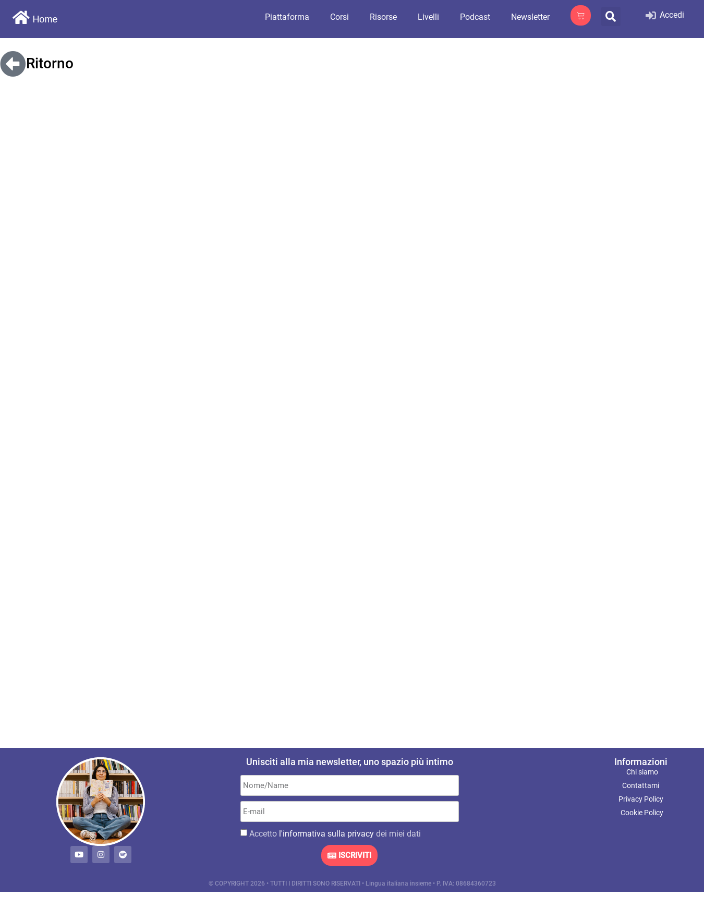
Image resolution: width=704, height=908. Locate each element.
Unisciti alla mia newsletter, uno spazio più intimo (349, 761)
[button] (611, 16)
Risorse (383, 17)
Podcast (475, 17)
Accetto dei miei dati (335, 834)
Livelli (428, 17)
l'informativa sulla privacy (326, 834)
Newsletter (530, 17)
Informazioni (640, 761)
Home (44, 19)
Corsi (339, 17)
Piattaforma (287, 17)
